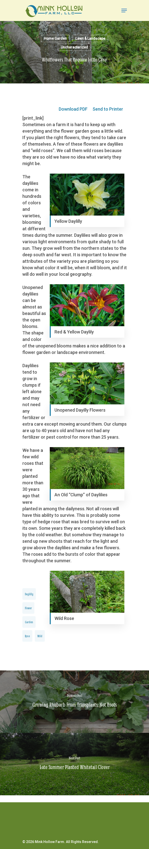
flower (28, 608)
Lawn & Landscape (90, 38)
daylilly (29, 594)
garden (29, 622)
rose (27, 636)
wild (39, 636)
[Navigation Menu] (124, 10)
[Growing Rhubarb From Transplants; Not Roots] (74, 701)
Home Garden (55, 38)
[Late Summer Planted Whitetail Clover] (74, 764)
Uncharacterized (74, 47)
